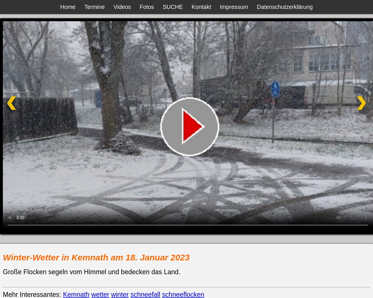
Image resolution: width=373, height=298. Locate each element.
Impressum (234, 7)
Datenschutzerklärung (285, 7)
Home (67, 7)
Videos (122, 7)
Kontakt (201, 7)
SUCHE (173, 7)
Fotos (147, 7)
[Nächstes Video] (332, 109)
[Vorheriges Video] (41, 109)
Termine (94, 7)
